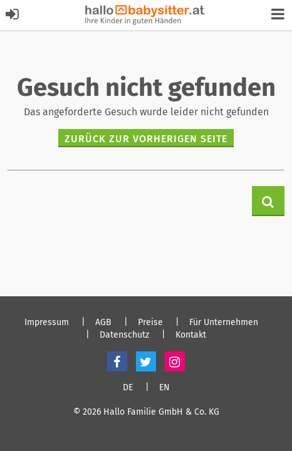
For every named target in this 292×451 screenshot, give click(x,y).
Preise (150, 323)
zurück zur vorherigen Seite (146, 139)
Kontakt (190, 335)
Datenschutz (124, 335)
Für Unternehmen (223, 323)
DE (128, 388)
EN (164, 388)
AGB (103, 323)
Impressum (46, 323)
